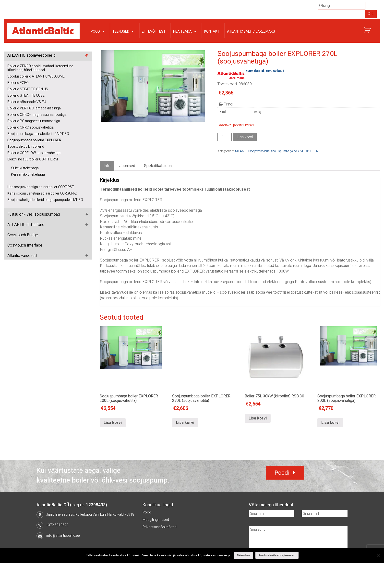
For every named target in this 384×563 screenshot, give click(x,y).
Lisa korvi (245, 137)
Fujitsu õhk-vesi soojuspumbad (33, 214)
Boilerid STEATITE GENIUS (27, 89)
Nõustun (243, 555)
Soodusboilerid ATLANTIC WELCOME (36, 76)
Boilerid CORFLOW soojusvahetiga (33, 153)
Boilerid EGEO (18, 82)
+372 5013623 (57, 525)
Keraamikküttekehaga (28, 174)
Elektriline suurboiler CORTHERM (32, 159)
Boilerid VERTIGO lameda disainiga (34, 108)
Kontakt (211, 31)
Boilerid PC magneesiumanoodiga (33, 121)
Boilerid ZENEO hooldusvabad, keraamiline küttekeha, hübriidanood (40, 68)
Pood (98, 31)
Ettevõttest (154, 31)
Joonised (127, 166)
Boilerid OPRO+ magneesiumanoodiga (37, 114)
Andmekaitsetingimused (277, 555)
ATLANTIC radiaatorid (25, 225)
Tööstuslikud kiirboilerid (25, 146)
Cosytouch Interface (24, 245)
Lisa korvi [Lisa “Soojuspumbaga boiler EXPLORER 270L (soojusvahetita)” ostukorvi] (185, 423)
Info (107, 166)
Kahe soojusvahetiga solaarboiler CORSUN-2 (42, 193)
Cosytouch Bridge (22, 235)
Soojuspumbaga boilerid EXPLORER (34, 140)
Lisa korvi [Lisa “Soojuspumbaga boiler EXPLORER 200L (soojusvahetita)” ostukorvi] (113, 423)
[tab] (107, 166)
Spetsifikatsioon (158, 166)
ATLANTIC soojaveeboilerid (31, 55)
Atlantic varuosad (22, 256)
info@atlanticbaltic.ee (63, 535)
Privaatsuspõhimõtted (160, 527)
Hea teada (185, 31)
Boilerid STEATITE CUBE (26, 95)
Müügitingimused (156, 519)
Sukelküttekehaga (25, 168)
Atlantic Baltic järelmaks (251, 31)
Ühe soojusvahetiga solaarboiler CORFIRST (40, 187)
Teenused (123, 31)
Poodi (282, 473)
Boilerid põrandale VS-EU (26, 102)
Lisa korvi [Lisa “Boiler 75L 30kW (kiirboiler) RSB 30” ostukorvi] (258, 418)
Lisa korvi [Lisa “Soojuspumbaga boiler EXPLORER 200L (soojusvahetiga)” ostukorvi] (330, 423)
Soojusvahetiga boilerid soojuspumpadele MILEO (45, 199)
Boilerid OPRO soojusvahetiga (30, 127)
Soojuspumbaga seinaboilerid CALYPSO (38, 133)
